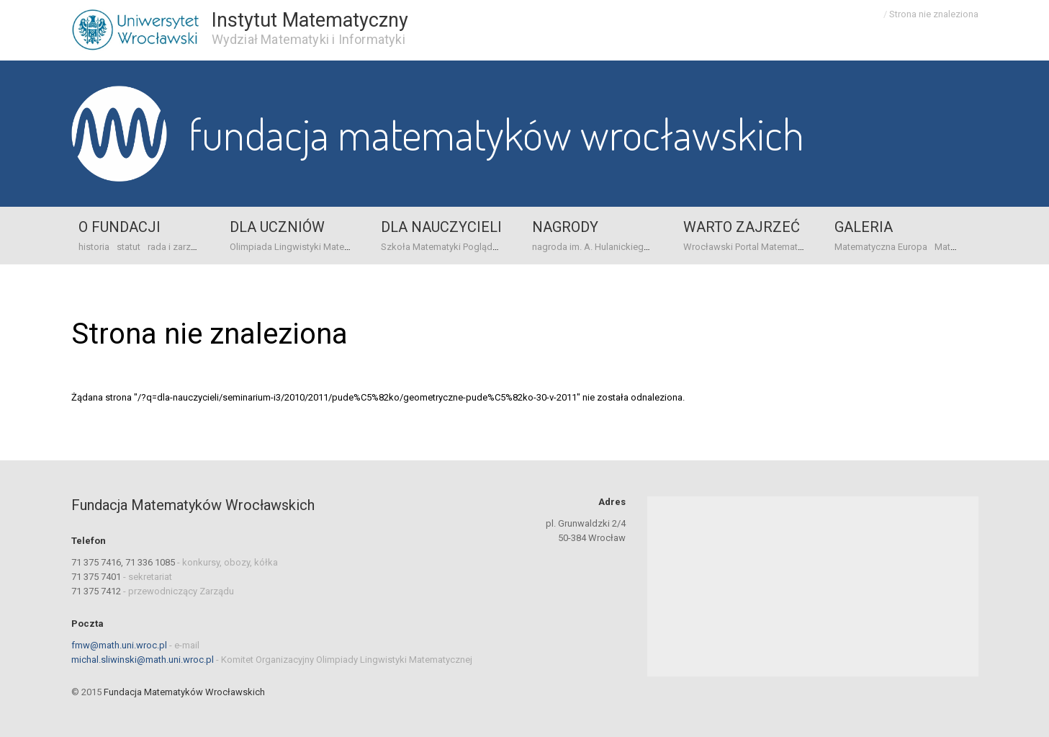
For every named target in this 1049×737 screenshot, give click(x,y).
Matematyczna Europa (880, 246)
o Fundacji (119, 227)
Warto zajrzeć (741, 227)
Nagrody (565, 227)
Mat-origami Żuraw (974, 246)
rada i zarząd (175, 246)
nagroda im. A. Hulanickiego (590, 246)
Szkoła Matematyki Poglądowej (447, 246)
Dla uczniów (277, 227)
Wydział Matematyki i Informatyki (308, 39)
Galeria (863, 227)
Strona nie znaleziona (933, 14)
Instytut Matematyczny (310, 20)
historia (93, 246)
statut (128, 246)
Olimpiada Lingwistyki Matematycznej (308, 246)
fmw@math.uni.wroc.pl (119, 645)
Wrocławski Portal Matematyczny (752, 246)
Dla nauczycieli (441, 227)
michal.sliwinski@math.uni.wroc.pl (142, 659)
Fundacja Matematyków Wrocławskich (496, 133)
